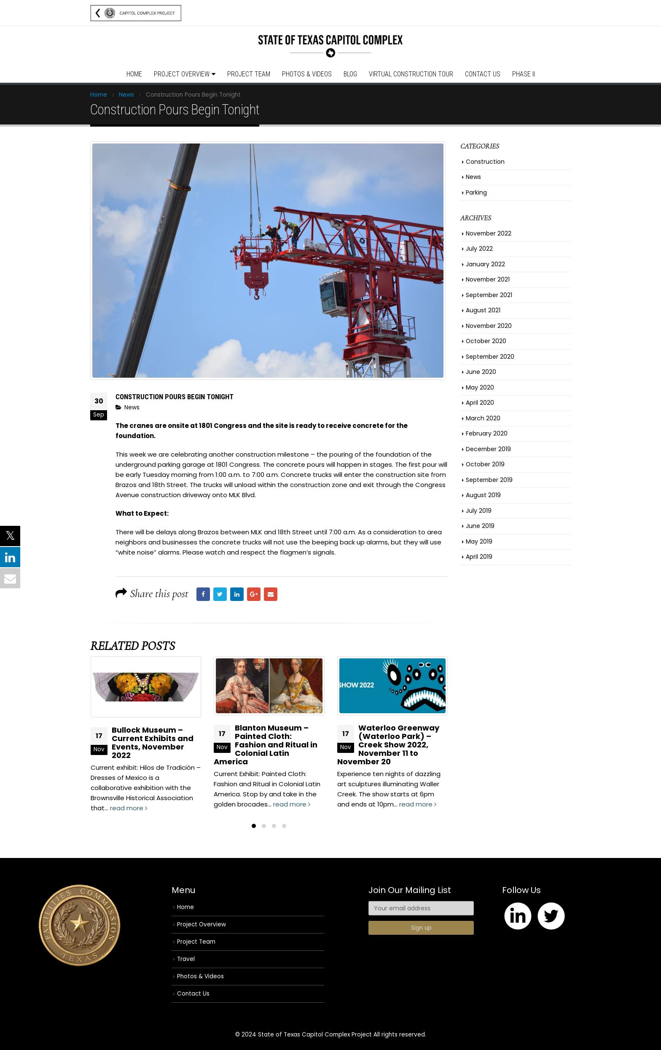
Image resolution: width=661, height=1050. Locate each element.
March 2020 (483, 418)
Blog (350, 74)
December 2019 (488, 449)
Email (270, 594)
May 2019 (479, 541)
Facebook (203, 594)
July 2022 (479, 248)
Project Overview (182, 74)
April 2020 (480, 402)
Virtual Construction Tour (411, 74)
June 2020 (481, 372)
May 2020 (480, 387)
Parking (476, 192)
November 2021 (488, 279)
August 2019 (483, 495)
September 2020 (490, 356)
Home (134, 74)
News (132, 407)
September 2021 (489, 295)
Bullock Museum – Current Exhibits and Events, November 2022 (152, 742)
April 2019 (479, 556)
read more (128, 808)
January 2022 (485, 264)
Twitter (220, 594)
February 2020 (487, 433)
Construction (485, 161)
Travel (186, 959)
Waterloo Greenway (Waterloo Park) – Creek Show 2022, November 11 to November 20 (388, 745)
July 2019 (479, 510)
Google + (254, 594)
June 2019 (480, 526)
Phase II (523, 74)
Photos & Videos (307, 74)
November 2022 (488, 233)
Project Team (248, 74)
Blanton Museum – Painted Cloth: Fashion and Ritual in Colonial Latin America (265, 745)
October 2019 (485, 464)
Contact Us (482, 74)
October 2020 (486, 341)
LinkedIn (237, 594)
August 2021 (483, 310)
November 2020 (489, 326)
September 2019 (489, 480)
